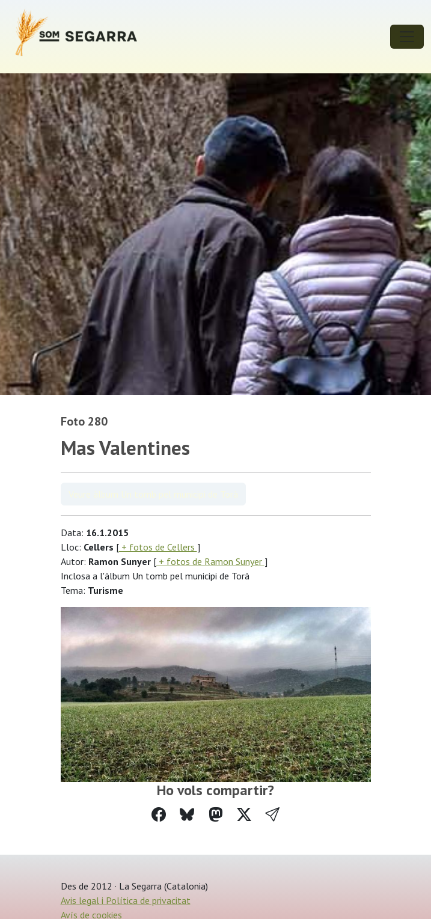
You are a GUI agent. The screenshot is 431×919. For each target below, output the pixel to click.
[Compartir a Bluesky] (187, 814)
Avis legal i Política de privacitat (126, 900)
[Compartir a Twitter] (244, 814)
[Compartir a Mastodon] (216, 814)
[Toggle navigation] (407, 37)
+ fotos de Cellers (158, 547)
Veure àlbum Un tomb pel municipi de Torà (153, 494)
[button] (272, 814)
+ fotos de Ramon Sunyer (210, 561)
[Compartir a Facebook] (158, 814)
